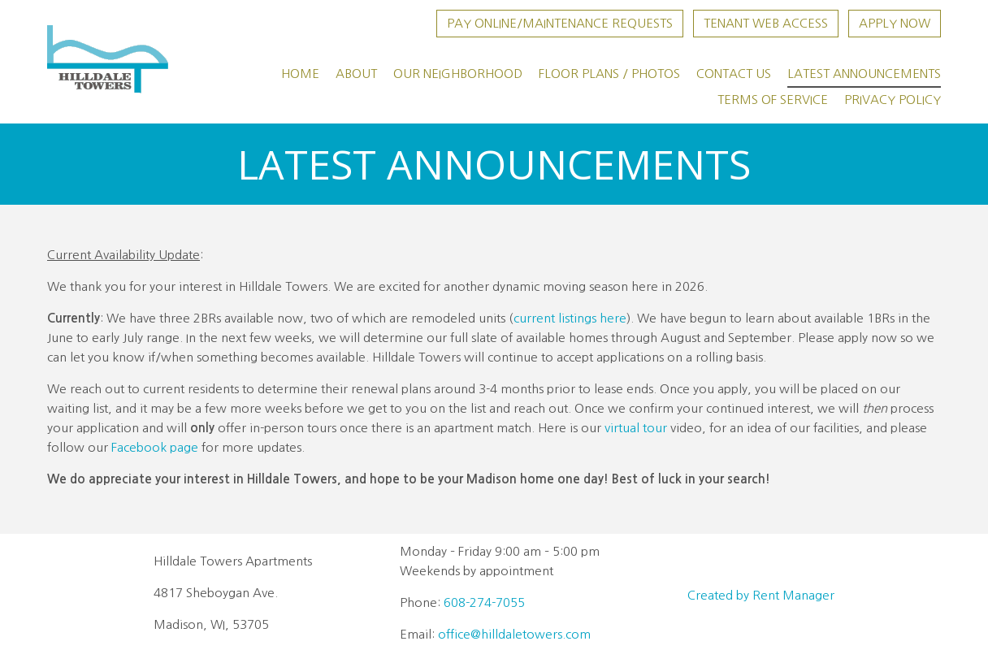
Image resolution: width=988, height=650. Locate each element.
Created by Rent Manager (760, 595)
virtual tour (635, 428)
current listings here (570, 318)
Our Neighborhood (457, 73)
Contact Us (733, 73)
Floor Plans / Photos (609, 73)
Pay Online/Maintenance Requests (560, 23)
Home (300, 73)
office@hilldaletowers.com (514, 634)
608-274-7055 (484, 602)
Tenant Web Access (766, 23)
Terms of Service (772, 99)
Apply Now (894, 23)
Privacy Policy (892, 99)
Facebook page (154, 447)
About (356, 73)
